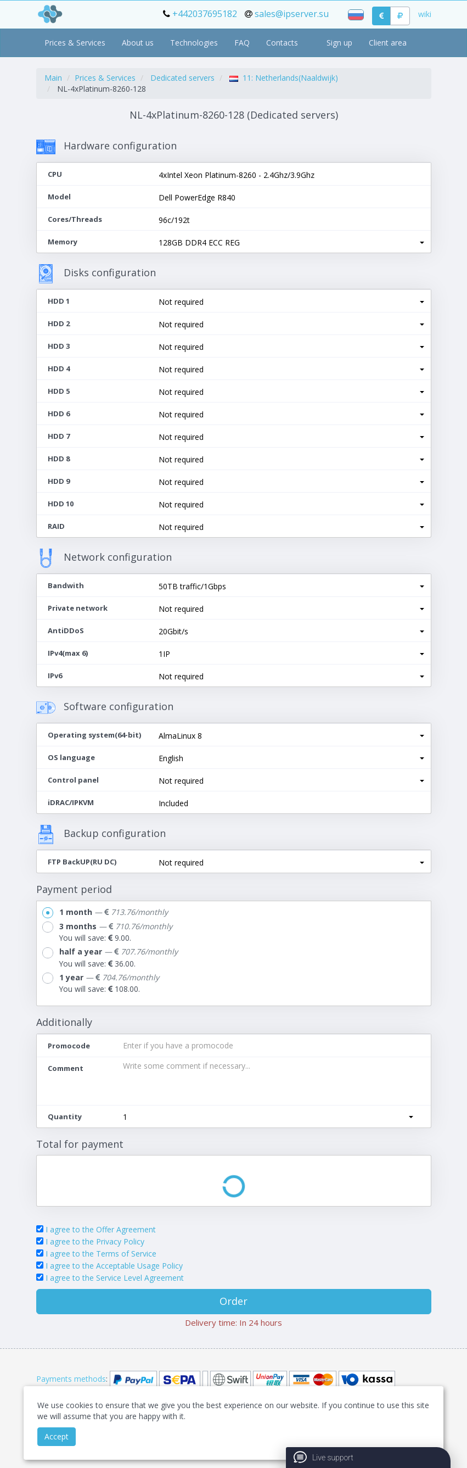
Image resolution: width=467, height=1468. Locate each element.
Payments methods (71, 1379)
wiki (424, 14)
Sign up (339, 42)
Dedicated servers (182, 77)
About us (138, 42)
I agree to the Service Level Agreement (115, 1277)
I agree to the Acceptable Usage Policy (114, 1265)
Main (53, 77)
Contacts (282, 42)
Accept (56, 1436)
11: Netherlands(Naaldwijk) (283, 77)
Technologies (194, 42)
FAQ (242, 42)
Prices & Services (74, 42)
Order (233, 1301)
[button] (291, 243)
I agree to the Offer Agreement (101, 1229)
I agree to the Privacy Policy (95, 1241)
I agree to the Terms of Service (101, 1253)
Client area (388, 42)
